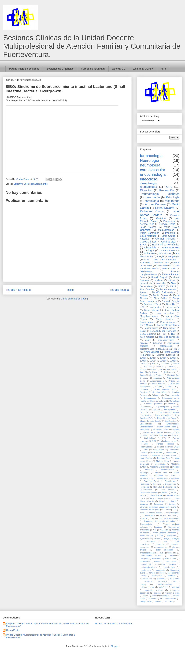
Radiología (144, 487)
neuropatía (162, 581)
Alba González (147, 289)
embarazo (149, 253)
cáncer (171, 280)
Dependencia (145, 407)
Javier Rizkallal (163, 265)
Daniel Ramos (160, 295)
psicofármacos (147, 349)
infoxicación (157, 576)
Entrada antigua (119, 289)
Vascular (164, 530)
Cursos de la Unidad (93, 68)
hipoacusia (160, 570)
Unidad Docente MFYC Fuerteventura (114, 623)
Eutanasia (144, 429)
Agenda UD (118, 68)
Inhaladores (171, 452)
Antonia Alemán (168, 289)
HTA (164, 438)
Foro (163, 68)
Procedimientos (168, 322)
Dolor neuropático (163, 415)
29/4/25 (172, 366)
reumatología (148, 186)
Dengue (171, 404)
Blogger (115, 646)
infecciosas (165, 253)
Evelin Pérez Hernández (165, 244)
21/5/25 (155, 364)
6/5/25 (153, 369)
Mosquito (149, 470)
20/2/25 (163, 361)
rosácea (157, 593)
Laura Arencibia (164, 313)
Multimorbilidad (167, 470)
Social (143, 331)
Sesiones (144, 504)
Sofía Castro (168, 235)
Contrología (174, 401)
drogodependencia (148, 553)
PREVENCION (146, 478)
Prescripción (170, 481)
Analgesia (157, 378)
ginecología (152, 197)
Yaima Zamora (146, 535)
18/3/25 (143, 361)
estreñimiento (170, 558)
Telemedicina (149, 515)
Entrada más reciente (18, 289)
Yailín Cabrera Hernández (164, 533)
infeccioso (148, 179)
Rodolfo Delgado (159, 277)
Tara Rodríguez (172, 513)
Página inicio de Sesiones (24, 68)
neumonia (148, 581)
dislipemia (157, 343)
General (175, 429)
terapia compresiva (168, 599)
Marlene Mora (162, 461)
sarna (145, 596)
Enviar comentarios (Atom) (74, 298)
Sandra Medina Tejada (168, 325)
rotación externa (172, 593)
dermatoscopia (160, 547)
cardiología (152, 201)
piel (173, 581)
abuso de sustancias (169, 337)
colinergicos (150, 541)
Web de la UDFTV (143, 68)
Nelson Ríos (161, 473)
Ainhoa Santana (156, 375)
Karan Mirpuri (151, 310)
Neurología (149, 160)
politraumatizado (147, 587)
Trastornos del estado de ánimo (160, 521)
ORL (169, 186)
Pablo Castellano (149, 232)
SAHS (173, 493)
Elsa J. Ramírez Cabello (150, 421)
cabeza (157, 538)
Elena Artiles (160, 298)
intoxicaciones (146, 579)
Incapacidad (158, 450)
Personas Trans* (151, 481)
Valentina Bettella (169, 250)
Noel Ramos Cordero (159, 213)
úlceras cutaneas (166, 355)
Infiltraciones (156, 452)
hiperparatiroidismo (148, 567)
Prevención (166, 190)
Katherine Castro (152, 211)
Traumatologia (146, 524)
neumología (150, 165)
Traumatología (149, 194)
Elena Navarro (165, 208)
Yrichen (160, 535)
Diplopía (156, 409)
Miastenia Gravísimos (159, 467)
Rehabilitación (146, 490)
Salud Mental (156, 495)
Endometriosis (146, 424)
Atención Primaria (165, 238)
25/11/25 (148, 366)
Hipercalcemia (146, 447)
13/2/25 (153, 358)
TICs (173, 334)
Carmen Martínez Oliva (165, 389)
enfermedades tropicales (151, 556)
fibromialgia (145, 561)
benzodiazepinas (166, 340)
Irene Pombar (146, 458)
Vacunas (144, 238)
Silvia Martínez (148, 235)
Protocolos (144, 484)
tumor (176, 349)
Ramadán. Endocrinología (164, 487)
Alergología (173, 256)
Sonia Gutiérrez (148, 334)
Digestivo (18, 184)
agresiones (145, 538)
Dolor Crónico (146, 412)
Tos (152, 518)
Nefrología (144, 473)
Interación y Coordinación (164, 455)
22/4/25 (165, 364)
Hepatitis (144, 444)
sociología (164, 596)
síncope (152, 599)
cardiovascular (152, 170)
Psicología (172, 197)
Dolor (155, 259)
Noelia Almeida (164, 319)
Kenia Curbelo (169, 268)
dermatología (148, 183)
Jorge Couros (148, 227)
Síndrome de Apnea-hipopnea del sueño (158, 507)
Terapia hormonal (168, 515)
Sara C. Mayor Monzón (160, 498)
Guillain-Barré (150, 438)
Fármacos (145, 262)
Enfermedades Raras (166, 427)
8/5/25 (173, 286)
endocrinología (153, 174)
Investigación (173, 307)
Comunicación (150, 398)
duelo (162, 553)
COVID (159, 387)
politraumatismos (165, 584)
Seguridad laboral (167, 501)
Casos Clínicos (148, 241)
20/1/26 (153, 361)
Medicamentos (166, 230)
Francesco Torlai (152, 304)
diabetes (173, 194)
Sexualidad (158, 504)
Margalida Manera (149, 316)
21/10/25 (144, 364)
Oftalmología (146, 271)
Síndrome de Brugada (150, 510)
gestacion (158, 561)
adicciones (171, 535)
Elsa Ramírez (170, 421)
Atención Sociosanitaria (163, 292)
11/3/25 (161, 286)
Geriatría (161, 218)
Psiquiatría (169, 221)
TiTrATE (143, 518)
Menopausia (160, 464)
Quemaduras (170, 484)
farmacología (151, 156)
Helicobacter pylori (168, 441)
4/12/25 (143, 369)
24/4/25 (176, 364)
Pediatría (170, 232)
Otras (172, 475)
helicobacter (171, 561)
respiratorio (172, 201)
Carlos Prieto (12, 630)
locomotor (161, 579)
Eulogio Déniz (167, 224)
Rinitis (164, 493)
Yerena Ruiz (147, 224)
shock (154, 596)
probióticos (163, 587)
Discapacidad (170, 409)
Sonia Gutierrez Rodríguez (163, 331)
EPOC (143, 244)
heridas (172, 564)
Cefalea (143, 295)
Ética (173, 283)
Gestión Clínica (161, 262)
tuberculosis (146, 283)
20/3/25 (173, 361)
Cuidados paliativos (153, 404)
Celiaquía (156, 395)
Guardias (175, 435)
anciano (158, 280)
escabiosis (156, 558)
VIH (155, 530)
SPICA (143, 495)
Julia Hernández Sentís (35, 184)
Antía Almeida (158, 384)
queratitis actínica (153, 590)
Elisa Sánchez (169, 259)
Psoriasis (157, 484)
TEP (174, 510)
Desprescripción (162, 407)
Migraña (175, 467)
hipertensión (145, 570)
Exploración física (160, 429)
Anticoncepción (157, 381)
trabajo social (145, 601)
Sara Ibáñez (169, 328)
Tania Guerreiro (170, 247)
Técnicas (158, 527)
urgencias (161, 283)
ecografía (172, 553)
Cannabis (144, 389)
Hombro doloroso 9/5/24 (168, 447)
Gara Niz (170, 304)
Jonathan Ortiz (163, 458)
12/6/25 (143, 358)
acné (147, 340)
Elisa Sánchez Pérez (166, 418)
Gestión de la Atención (153, 432)
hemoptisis (160, 564)
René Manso (146, 325)
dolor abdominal (164, 550)
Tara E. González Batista (151, 513)
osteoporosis (166, 346)
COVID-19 (171, 387)
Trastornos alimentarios (169, 518)
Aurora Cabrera (155, 204)
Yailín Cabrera (147, 337)
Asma (146, 259)
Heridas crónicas (165, 444)
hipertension (169, 567)
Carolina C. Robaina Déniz (153, 392)
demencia (160, 544)
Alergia (160, 256)
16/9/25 (173, 358)
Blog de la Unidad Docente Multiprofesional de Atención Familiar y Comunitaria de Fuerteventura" (47, 625)
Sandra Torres (151, 328)
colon (165, 541)
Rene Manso (167, 490)
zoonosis (168, 601)
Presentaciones (147, 322)
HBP (142, 307)
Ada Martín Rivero (149, 372)
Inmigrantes (155, 307)
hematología (145, 564)
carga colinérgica (171, 538)
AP (161, 369)
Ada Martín (171, 369)
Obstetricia (150, 247)
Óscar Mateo (146, 286)
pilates (143, 584)
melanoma (174, 579)
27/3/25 (160, 366)
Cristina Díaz (168, 241)
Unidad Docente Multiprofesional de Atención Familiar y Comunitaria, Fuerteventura (40, 636)
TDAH (166, 510)
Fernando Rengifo (170, 301)
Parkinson (175, 478)
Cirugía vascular (172, 395)
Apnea (143, 292)
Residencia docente (148, 493)
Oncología (158, 475)
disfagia (143, 343)
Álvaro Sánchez (151, 352)
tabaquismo (164, 349)
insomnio (172, 576)
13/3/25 (163, 358)
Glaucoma (163, 435)
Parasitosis (162, 478)
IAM (145, 450)
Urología (149, 250)
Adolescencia (169, 372)
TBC (163, 334)
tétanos (158, 601)
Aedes (143, 375)
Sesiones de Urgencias (60, 68)
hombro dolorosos (156, 573)
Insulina (143, 455)
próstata (175, 587)
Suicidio (172, 504)
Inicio (70, 289)
